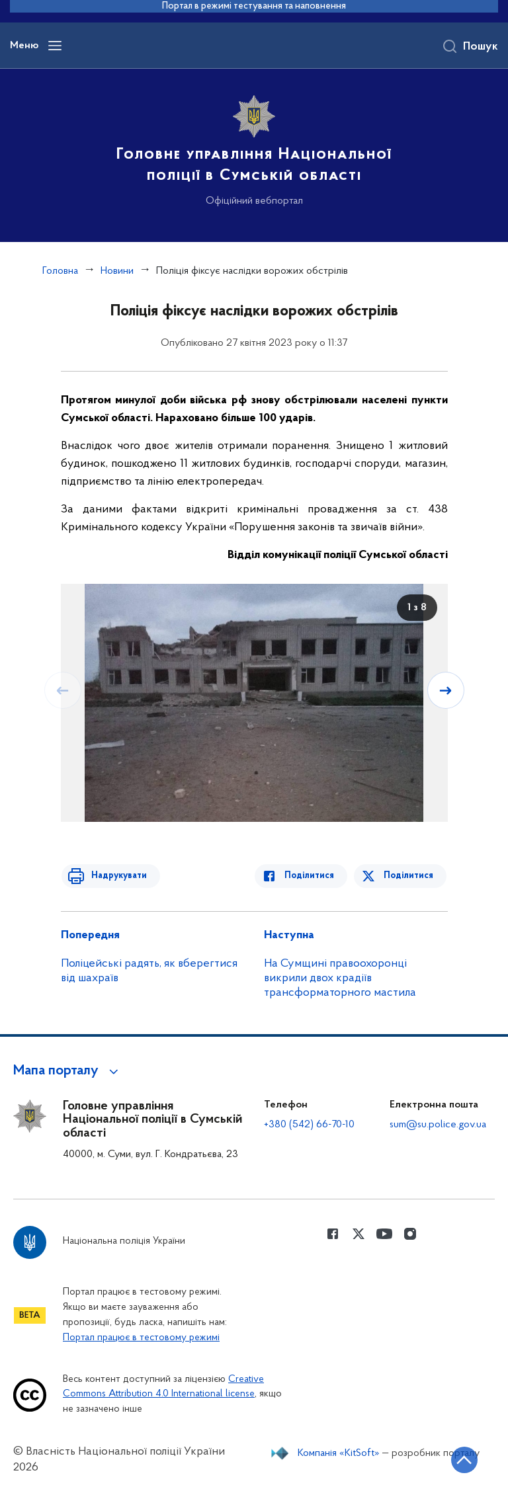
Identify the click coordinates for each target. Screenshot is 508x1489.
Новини (117, 271)
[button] (67, 1071)
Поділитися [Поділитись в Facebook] (314, 876)
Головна (60, 271)
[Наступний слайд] (446, 690)
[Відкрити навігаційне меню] (55, 45)
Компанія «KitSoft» (339, 1453)
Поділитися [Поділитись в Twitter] (410, 876)
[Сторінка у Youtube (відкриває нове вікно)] (384, 1234)
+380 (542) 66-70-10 (309, 1124)
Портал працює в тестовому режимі (141, 1338)
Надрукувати (115, 876)
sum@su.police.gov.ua (438, 1124)
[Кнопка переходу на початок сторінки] (458, 1459)
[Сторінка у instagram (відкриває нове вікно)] (410, 1234)
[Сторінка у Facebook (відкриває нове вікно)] (333, 1234)
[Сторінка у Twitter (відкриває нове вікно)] (358, 1234)
